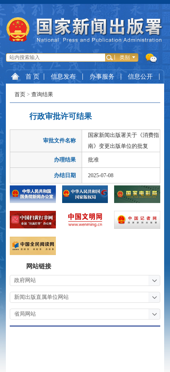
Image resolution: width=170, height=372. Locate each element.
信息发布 (63, 76)
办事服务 (102, 76)
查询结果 (42, 94)
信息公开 (140, 76)
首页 (19, 94)
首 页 (25, 76)
